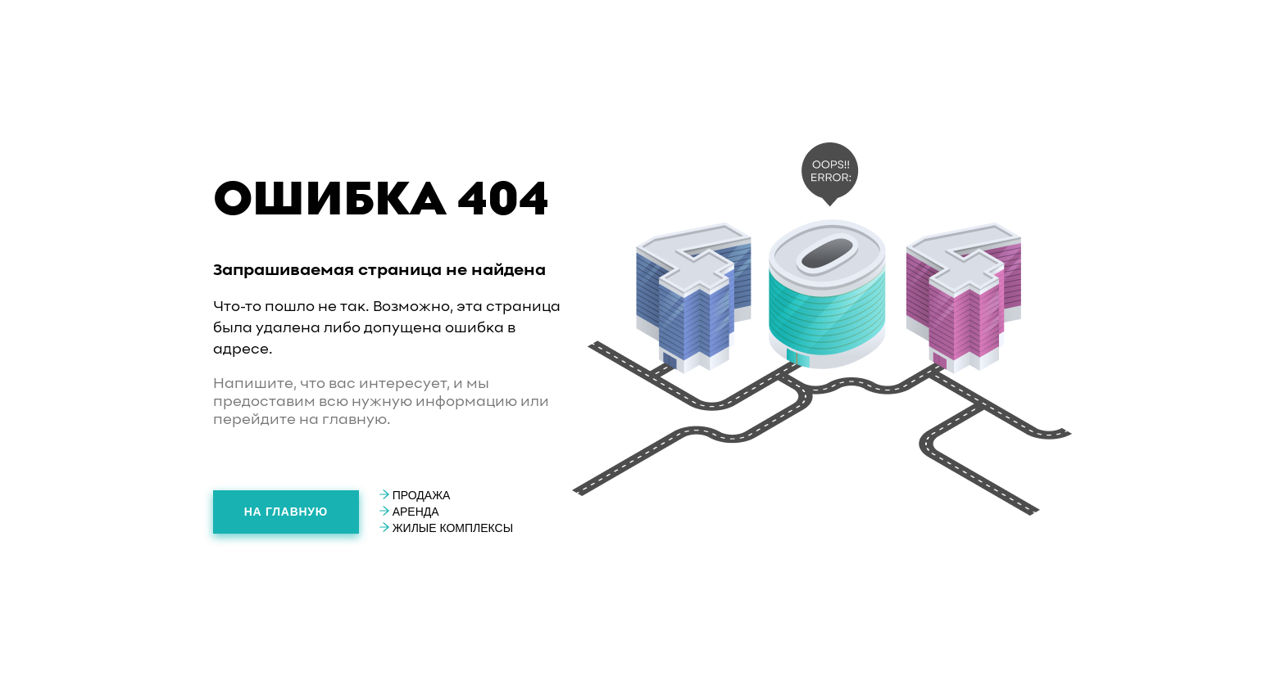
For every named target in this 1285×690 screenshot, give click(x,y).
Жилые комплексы (446, 527)
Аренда (409, 511)
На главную (286, 511)
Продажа (415, 495)
